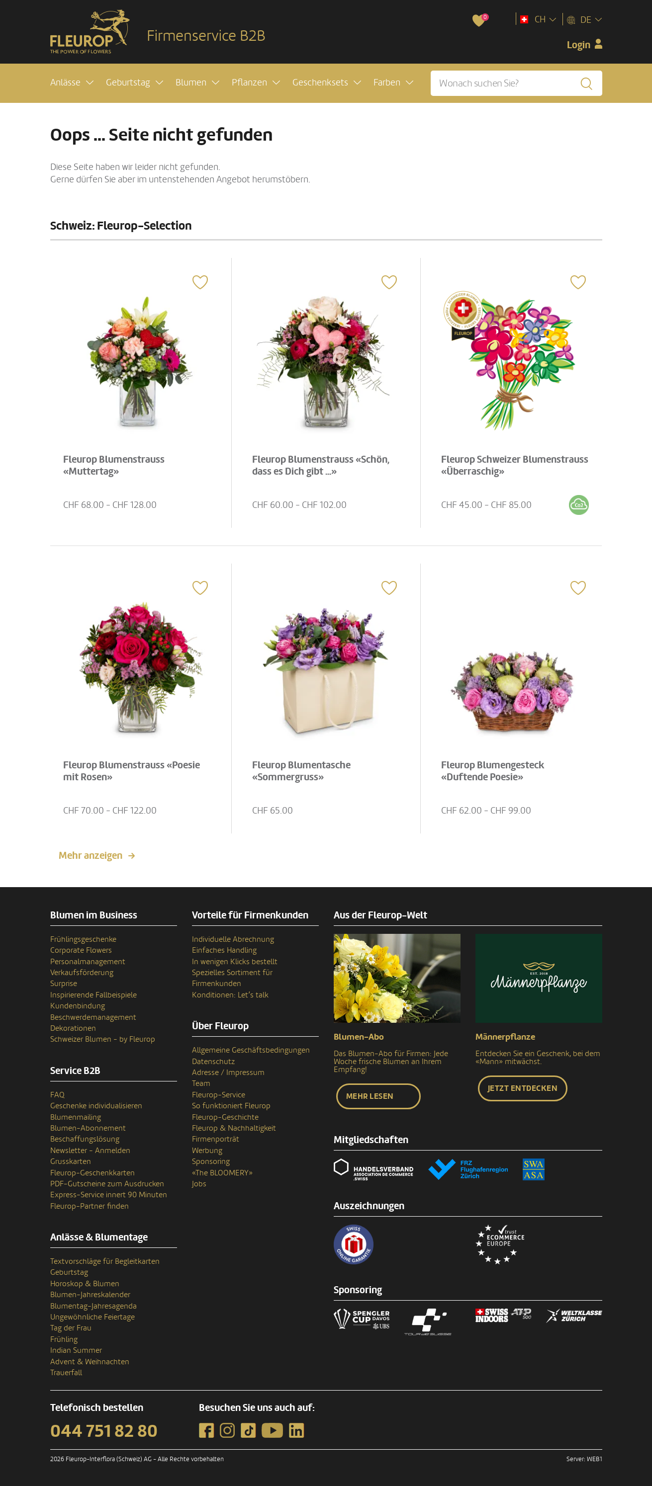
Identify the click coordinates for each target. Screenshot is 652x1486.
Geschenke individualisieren (96, 1105)
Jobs (199, 1183)
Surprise (63, 983)
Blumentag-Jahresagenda (93, 1306)
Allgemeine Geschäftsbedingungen (251, 1050)
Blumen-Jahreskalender (90, 1294)
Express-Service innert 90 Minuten (108, 1194)
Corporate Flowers (81, 950)
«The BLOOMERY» (222, 1172)
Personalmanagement (87, 961)
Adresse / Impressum (228, 1072)
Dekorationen (73, 1028)
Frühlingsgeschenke (83, 939)
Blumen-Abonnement (88, 1128)
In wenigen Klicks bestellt (235, 961)
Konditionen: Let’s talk (230, 995)
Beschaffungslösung (84, 1139)
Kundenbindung (77, 1005)
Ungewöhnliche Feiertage (92, 1317)
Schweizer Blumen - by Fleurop (102, 1039)
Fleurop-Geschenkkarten (92, 1172)
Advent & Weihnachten (89, 1361)
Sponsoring (211, 1161)
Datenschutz (213, 1061)
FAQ (57, 1094)
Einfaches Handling (224, 950)
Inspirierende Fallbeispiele (93, 995)
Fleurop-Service (218, 1094)
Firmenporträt (215, 1139)
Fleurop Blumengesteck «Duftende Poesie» (493, 771)
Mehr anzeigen (90, 856)
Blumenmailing (75, 1117)
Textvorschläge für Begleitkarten (105, 1261)
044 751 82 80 (104, 1431)
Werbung (207, 1150)
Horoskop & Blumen (84, 1283)
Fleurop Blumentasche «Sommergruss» (301, 771)
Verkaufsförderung (81, 972)
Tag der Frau (71, 1327)
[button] (71, 83)
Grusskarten (70, 1161)
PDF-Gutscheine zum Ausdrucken (107, 1183)
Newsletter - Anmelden (90, 1150)
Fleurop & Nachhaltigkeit (234, 1128)
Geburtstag (69, 1272)
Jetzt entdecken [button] (523, 1088)
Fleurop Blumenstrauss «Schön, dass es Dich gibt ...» (320, 466)
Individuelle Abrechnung (233, 939)
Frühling (64, 1339)
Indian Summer (76, 1350)
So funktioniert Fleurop (231, 1105)
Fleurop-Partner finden (89, 1206)
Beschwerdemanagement (93, 1017)
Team (201, 1083)
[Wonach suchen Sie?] (516, 83)
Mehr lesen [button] (370, 1096)
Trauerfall (66, 1372)
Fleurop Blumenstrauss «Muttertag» (114, 466)
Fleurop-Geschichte (225, 1117)
